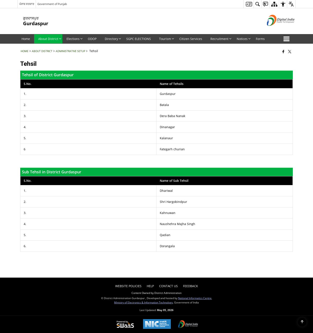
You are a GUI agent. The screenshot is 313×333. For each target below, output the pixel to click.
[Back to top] (302, 322)
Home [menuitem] (26, 39)
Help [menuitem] (150, 286)
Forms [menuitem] (260, 39)
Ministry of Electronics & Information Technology (143, 302)
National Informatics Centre (194, 298)
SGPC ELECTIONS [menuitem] (138, 39)
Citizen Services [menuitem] (190, 39)
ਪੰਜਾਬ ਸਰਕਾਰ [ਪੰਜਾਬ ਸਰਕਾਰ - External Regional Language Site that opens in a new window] (26, 4)
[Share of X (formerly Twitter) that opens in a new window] (289, 51)
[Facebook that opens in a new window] (283, 51)
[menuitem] (248, 4)
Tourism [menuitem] (166, 39)
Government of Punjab (52, 4)
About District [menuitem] (49, 39)
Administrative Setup (70, 51)
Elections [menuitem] (75, 39)
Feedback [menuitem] (190, 286)
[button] (287, 38)
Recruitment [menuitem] (220, 39)
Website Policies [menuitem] (128, 286)
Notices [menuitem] (244, 39)
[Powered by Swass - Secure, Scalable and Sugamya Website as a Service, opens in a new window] (125, 324)
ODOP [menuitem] (92, 39)
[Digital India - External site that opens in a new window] (275, 29)
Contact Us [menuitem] (168, 286)
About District (42, 51)
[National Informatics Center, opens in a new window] (157, 324)
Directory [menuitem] (113, 39)
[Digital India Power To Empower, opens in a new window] (188, 324)
